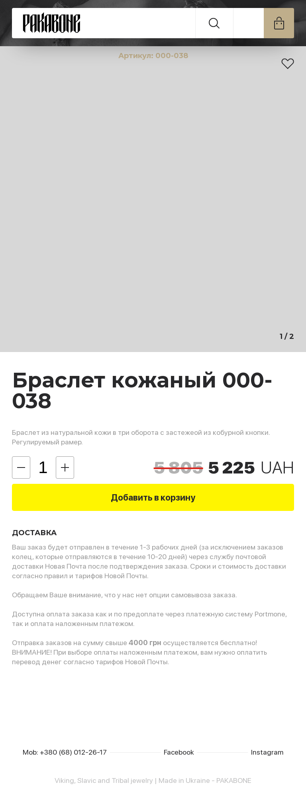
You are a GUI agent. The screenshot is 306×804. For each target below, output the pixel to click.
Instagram (267, 752)
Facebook (179, 752)
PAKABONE (104, 23)
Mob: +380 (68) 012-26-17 (65, 752)
